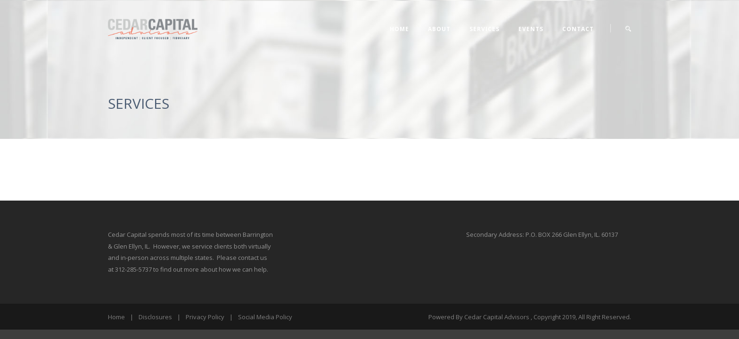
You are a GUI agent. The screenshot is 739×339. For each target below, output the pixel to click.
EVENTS (530, 29)
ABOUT (439, 29)
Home (399, 29)
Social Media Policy (265, 317)
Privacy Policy (205, 317)
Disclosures (155, 317)
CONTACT (578, 29)
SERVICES (484, 29)
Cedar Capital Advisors (496, 317)
